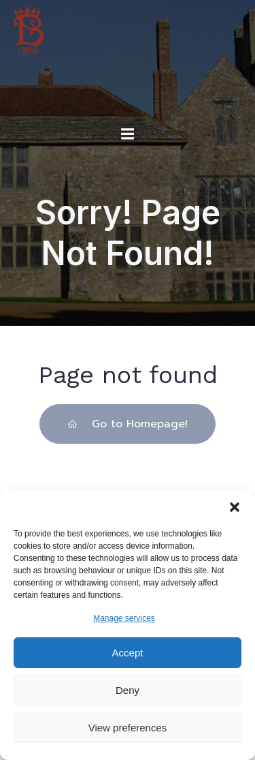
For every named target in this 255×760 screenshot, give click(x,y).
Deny (127, 690)
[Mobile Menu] (127, 134)
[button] (234, 507)
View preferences (127, 727)
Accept (127, 652)
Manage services (124, 618)
